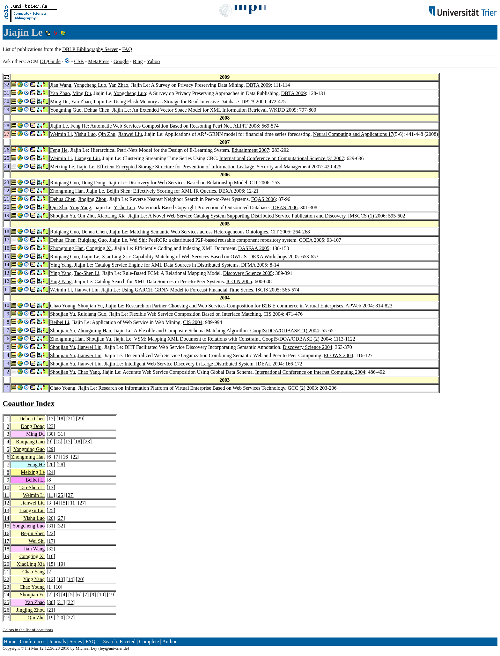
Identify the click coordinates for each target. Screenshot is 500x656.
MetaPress (98, 61)
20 (51, 518)
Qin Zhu (106, 134)
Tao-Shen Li (86, 273)
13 (51, 487)
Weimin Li (61, 134)
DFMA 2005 (254, 265)
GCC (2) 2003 (302, 388)
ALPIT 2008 (246, 126)
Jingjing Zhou (92, 199)
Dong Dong (93, 182)
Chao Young (62, 305)
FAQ (127, 49)
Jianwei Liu (130, 134)
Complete (149, 641)
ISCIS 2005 (267, 289)
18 (60, 418)
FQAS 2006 (263, 199)
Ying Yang (80, 207)
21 (70, 418)
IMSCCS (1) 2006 (366, 215)
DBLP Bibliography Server (90, 49)
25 (60, 495)
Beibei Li (59, 322)
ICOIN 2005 (239, 281)
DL (43, 61)
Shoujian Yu (62, 215)
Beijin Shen (118, 191)
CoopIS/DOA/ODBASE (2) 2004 (296, 339)
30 (51, 434)
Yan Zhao (118, 85)
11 (6, 495)
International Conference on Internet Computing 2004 (310, 372)
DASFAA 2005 (253, 248)
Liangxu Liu (87, 158)
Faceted (128, 641)
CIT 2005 (280, 231)
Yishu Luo (85, 134)
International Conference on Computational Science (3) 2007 (281, 158)
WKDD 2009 (283, 110)
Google (121, 61)
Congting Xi (99, 248)
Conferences (32, 641)
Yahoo (153, 61)
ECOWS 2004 (338, 355)
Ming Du (81, 93)
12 (6, 502)
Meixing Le (62, 166)
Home (10, 641)
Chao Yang (88, 372)
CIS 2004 (273, 314)
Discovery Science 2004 (307, 347)
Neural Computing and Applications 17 (353, 134)
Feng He (79, 126)
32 (60, 525)
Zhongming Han (67, 191)
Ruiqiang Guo (64, 182)
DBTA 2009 (258, 85)
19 (6, 556)
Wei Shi (137, 240)
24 (51, 472)
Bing (138, 61)
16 (65, 457)
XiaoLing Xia (111, 215)
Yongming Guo (65, 110)
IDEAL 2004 (269, 363)
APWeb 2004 (358, 305)
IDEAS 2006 (284, 207)
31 (60, 434)
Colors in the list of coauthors (28, 629)
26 (51, 464)
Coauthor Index (29, 403)
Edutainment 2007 (250, 150)
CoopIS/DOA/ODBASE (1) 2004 (284, 330)
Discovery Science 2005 (248, 273)
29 (80, 418)
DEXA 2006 (231, 191)
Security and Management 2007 (289, 166)
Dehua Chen (96, 110)
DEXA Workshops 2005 (274, 256)
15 (58, 441)
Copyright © (13, 648)
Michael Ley (86, 648)
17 (51, 418)
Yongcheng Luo (90, 85)
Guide (54, 61)
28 (60, 464)
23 (51, 426)
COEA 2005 (311, 240)
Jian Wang (60, 85)
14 (6, 518)
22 (75, 457)
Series (76, 641)
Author (169, 641)
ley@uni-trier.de (114, 648)
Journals (57, 641)
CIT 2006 (259, 182)
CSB (79, 61)
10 (6, 487)
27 (70, 495)
